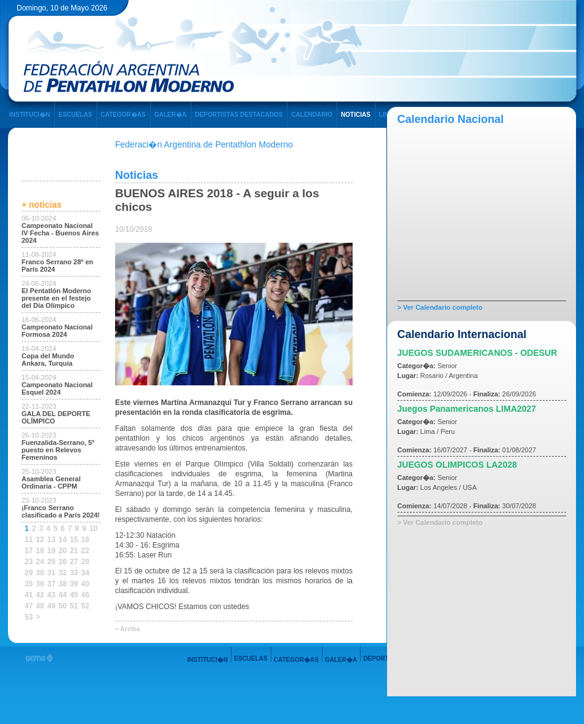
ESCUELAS (75, 114)
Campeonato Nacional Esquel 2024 (57, 388)
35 (29, 584)
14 (62, 539)
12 (40, 539)
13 (51, 539)
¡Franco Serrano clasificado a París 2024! (61, 511)
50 (62, 606)
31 (51, 573)
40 (85, 584)
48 (40, 606)
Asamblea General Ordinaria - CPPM (51, 482)
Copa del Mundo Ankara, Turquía (48, 359)
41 (29, 595)
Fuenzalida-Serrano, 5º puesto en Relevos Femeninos (58, 450)
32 (62, 573)
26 (62, 561)
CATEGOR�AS (123, 114)
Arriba (130, 628)
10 (93, 528)
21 (74, 550)
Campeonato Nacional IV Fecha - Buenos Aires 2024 (60, 233)
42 (40, 595)
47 (29, 606)
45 (74, 595)
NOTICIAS (355, 114)
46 (85, 595)
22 (85, 550)
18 (40, 550)
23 (29, 561)
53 (29, 617)
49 (51, 606)
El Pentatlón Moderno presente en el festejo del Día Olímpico (56, 298)
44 (62, 595)
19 (51, 550)
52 (85, 606)
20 (62, 550)
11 (29, 539)
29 (29, 573)
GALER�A (170, 114)
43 (51, 595)
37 (51, 584)
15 (74, 539)
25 (51, 561)
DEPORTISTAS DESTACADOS (238, 114)
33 (74, 573)
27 (74, 561)
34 (85, 573)
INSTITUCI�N (29, 114)
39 (74, 584)
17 (29, 550)
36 (40, 584)
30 (40, 573)
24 (40, 561)
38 (62, 584)
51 (74, 606)
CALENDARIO (311, 114)
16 (85, 539)
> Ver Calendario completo (440, 307)
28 (85, 561)
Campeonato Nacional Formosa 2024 (57, 330)
